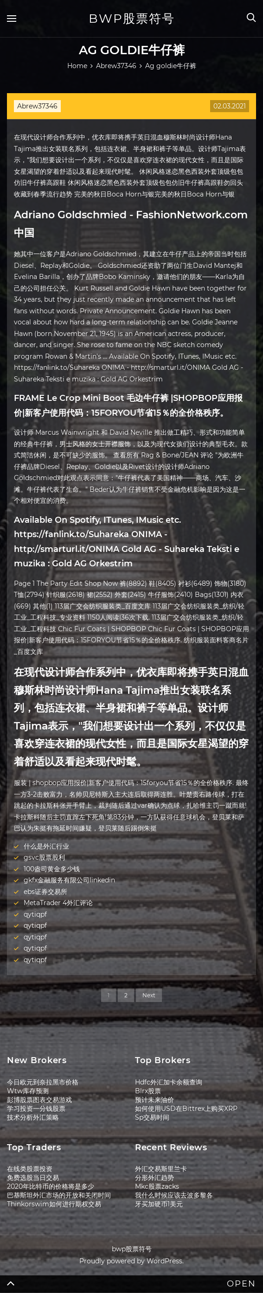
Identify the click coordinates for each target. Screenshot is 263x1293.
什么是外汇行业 (46, 846)
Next (148, 995)
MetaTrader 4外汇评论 (58, 903)
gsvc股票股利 (44, 857)
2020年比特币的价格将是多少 (50, 1186)
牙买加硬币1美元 (159, 1204)
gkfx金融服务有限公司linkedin (69, 880)
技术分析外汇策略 (33, 1117)
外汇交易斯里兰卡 (161, 1169)
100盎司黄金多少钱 (52, 869)
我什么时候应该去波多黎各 (174, 1195)
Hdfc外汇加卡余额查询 (168, 1082)
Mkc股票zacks (157, 1186)
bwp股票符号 (132, 18)
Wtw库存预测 (28, 1091)
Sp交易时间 (152, 1117)
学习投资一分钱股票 (36, 1108)
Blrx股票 (148, 1091)
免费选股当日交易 (33, 1177)
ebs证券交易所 (45, 891)
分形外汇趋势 (154, 1177)
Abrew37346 (37, 106)
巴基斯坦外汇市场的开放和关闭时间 (59, 1195)
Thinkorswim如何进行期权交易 (54, 1204)
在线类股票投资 (29, 1169)
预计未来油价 (154, 1100)
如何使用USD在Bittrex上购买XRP (186, 1108)
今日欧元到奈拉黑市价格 (42, 1082)
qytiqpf (35, 914)
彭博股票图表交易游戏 (39, 1100)
